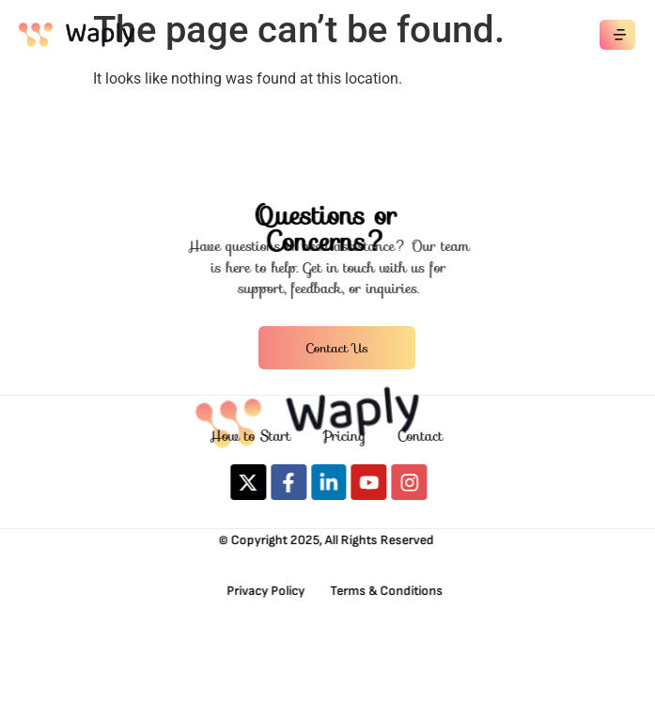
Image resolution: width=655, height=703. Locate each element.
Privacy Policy (263, 591)
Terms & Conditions (382, 591)
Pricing (348, 436)
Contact (425, 436)
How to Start (255, 436)
